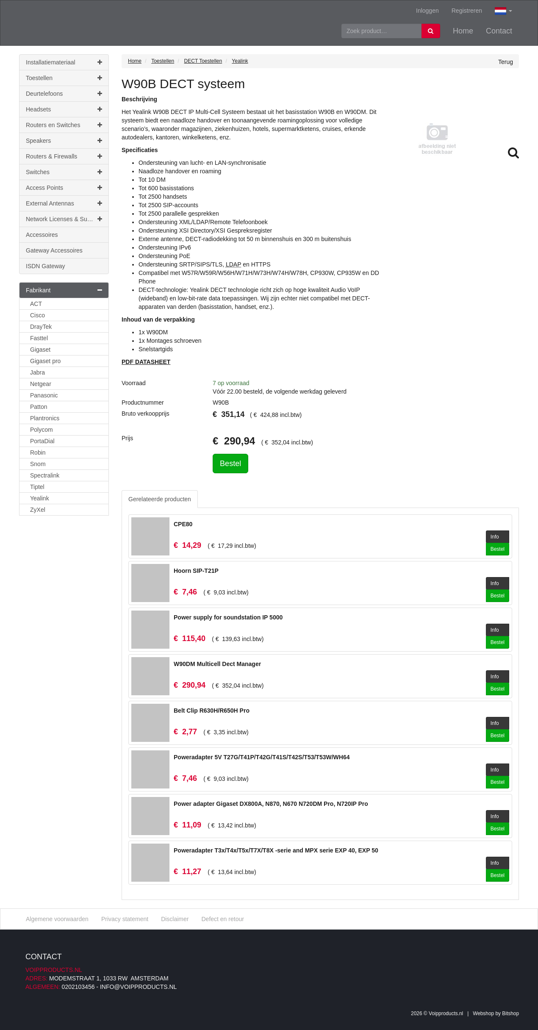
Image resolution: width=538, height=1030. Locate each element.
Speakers (64, 140)
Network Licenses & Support (64, 219)
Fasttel (39, 338)
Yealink (39, 498)
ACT (36, 303)
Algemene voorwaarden (57, 919)
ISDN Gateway (45, 266)
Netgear (40, 383)
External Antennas (64, 203)
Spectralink (44, 475)
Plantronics (44, 418)
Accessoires (42, 234)
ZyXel (37, 509)
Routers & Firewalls (64, 156)
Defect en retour (222, 919)
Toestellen (64, 78)
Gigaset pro (45, 361)
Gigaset (40, 349)
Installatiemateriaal (64, 62)
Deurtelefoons (64, 93)
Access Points (64, 187)
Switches (64, 172)
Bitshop (510, 1013)
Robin (38, 452)
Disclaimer (175, 919)
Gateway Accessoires (54, 250)
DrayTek (41, 326)
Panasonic (44, 395)
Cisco (37, 315)
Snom (38, 464)
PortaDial (42, 441)
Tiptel (37, 486)
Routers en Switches (64, 125)
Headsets (64, 109)
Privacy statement (124, 919)
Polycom (41, 429)
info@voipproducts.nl (138, 986)
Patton (38, 406)
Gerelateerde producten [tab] (159, 499)
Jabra (37, 372)
